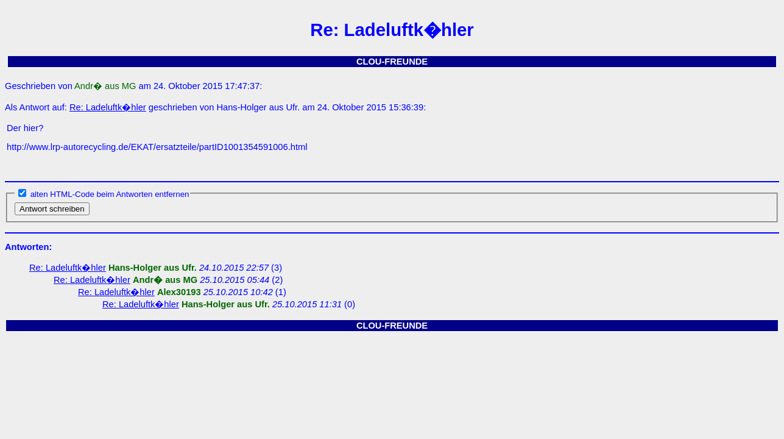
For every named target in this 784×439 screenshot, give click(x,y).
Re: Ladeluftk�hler (107, 107)
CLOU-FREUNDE (392, 61)
